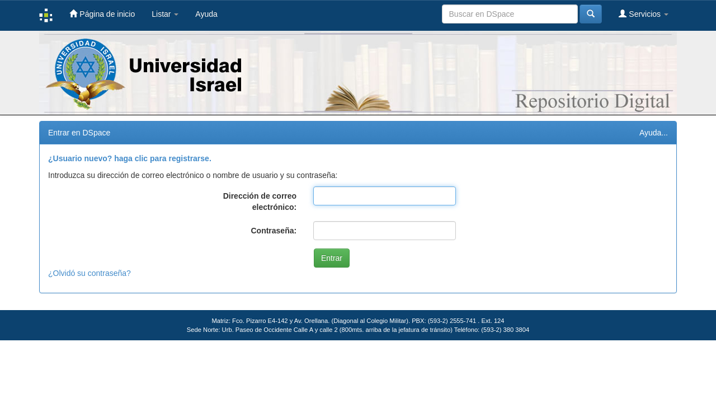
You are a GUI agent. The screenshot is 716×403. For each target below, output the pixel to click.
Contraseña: (273, 230)
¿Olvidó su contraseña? (89, 273)
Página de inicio (102, 13)
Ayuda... (653, 132)
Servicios (643, 13)
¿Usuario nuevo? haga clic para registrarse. (129, 158)
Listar (165, 14)
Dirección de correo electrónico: (260, 201)
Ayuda (206, 14)
